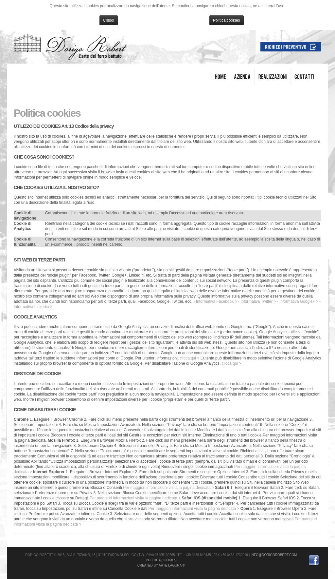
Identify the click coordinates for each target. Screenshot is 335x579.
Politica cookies (226, 20)
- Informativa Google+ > (297, 301)
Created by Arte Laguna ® (161, 565)
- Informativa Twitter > (257, 301)
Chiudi (108, 20)
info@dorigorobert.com (274, 555)
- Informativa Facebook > (215, 301)
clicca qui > (190, 358)
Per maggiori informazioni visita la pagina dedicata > (168, 487)
